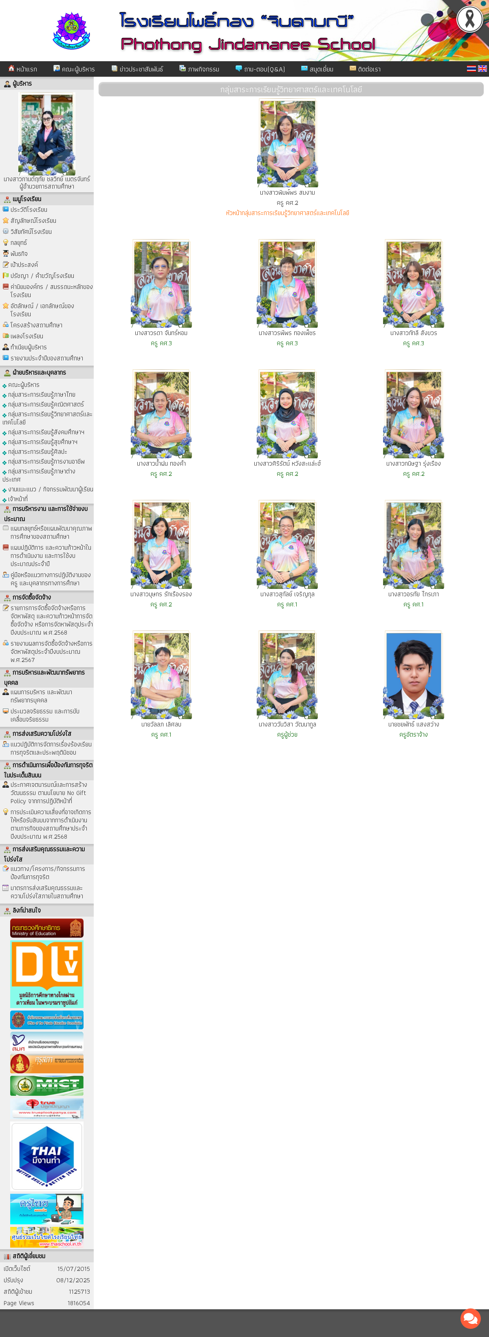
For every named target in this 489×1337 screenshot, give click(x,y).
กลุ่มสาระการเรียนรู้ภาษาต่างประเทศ (38, 475)
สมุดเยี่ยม (317, 69)
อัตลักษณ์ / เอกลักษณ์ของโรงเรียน (42, 310)
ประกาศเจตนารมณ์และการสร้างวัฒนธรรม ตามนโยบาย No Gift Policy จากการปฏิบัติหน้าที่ (49, 793)
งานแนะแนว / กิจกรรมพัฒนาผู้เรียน (47, 488)
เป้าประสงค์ (24, 265)
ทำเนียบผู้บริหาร (29, 347)
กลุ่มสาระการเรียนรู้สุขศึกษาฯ (39, 441)
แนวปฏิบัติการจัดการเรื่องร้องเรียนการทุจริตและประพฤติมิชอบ (51, 748)
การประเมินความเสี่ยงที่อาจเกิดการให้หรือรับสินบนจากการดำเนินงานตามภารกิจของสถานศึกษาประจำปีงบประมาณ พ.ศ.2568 (51, 824)
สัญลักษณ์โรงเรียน (33, 220)
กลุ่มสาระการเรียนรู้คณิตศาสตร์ (43, 404)
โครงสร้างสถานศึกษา (36, 325)
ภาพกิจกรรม (199, 69)
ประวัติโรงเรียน (29, 209)
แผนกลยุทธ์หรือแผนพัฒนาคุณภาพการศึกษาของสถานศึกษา (51, 532)
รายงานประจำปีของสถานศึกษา (47, 358)
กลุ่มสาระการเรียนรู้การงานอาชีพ (43, 461)
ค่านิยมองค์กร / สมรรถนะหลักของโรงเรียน (52, 291)
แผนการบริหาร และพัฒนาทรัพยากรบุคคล (41, 696)
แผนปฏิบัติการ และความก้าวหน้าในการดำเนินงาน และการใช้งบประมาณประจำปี (51, 555)
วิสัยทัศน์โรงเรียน (31, 232)
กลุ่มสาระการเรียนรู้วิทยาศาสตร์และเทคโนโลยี (47, 417)
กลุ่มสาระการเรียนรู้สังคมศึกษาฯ (43, 431)
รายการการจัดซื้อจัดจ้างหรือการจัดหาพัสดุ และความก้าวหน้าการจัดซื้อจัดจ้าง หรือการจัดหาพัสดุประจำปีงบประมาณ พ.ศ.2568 (52, 620)
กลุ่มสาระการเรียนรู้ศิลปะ (34, 451)
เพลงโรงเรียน (27, 336)
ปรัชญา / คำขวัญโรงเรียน (42, 276)
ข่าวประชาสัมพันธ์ (137, 69)
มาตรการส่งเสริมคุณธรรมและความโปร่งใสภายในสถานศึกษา (47, 892)
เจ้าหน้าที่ (15, 498)
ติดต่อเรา (365, 69)
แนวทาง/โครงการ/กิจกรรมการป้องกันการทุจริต (48, 873)
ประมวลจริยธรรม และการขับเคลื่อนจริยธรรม (45, 715)
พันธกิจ (19, 254)
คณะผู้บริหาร (74, 69)
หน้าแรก (22, 69)
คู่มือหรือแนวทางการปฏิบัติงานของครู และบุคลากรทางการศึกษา (51, 579)
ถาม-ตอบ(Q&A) (260, 69)
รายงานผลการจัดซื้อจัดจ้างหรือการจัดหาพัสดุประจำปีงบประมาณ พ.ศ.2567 (52, 651)
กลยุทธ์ (19, 243)
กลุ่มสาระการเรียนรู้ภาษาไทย (38, 394)
